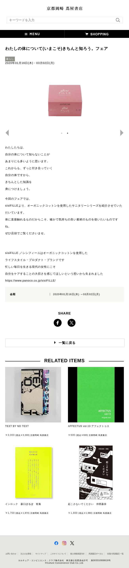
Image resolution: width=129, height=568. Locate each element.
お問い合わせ (11, 554)
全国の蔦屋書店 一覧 (115, 554)
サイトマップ (40, 554)
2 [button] (68, 133)
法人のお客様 (25, 554)
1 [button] (62, 133)
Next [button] (123, 133)
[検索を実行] (117, 21)
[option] (64, 99)
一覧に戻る (67, 342)
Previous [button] (5, 133)
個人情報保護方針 (77, 554)
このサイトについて (58, 554)
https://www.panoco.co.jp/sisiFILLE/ (30, 280)
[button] (32, 34)
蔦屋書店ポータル (96, 554)
